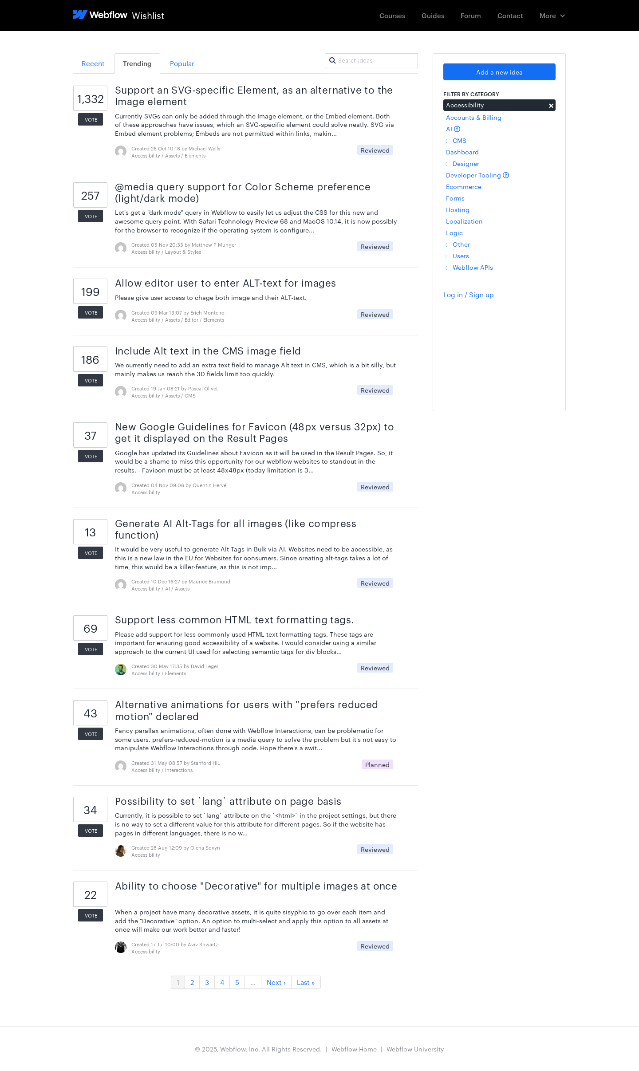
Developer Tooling (477, 174)
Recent (93, 63)
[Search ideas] (371, 60)
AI (453, 128)
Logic (454, 232)
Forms (455, 197)
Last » (306, 982)
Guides (433, 15)
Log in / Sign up (468, 294)
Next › (276, 982)
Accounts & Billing (473, 117)
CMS (456, 140)
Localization (464, 221)
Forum (471, 15)
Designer (462, 163)
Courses (392, 15)
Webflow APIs (469, 267)
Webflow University (415, 1048)
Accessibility (499, 104)
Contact (510, 15)
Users (457, 255)
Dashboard (462, 151)
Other (458, 244)
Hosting (457, 209)
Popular (182, 63)
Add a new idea (499, 71)
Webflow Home (354, 1048)
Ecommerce (463, 186)
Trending (137, 63)
